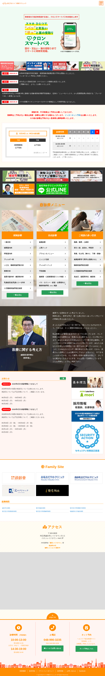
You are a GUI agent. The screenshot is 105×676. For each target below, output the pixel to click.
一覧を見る (17, 295)
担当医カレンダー (40, 153)
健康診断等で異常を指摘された (85, 259)
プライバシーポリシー (46, 671)
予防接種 (42, 271)
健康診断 (42, 242)
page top (52, 616)
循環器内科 (8, 248)
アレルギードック (45, 265)
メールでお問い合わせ (52, 648)
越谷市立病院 (6, 508)
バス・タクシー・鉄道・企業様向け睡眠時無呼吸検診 (52, 284)
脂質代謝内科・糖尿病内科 (14, 277)
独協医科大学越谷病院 (76, 511)
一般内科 (7, 242)
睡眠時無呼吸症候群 (81, 265)
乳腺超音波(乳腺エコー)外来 (14, 282)
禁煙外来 (7, 271)
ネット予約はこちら (86, 649)
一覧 (62, 378)
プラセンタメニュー (46, 254)
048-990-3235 (52, 639)
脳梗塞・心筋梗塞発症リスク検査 (51, 277)
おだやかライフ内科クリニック (47, 675)
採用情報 (60, 671)
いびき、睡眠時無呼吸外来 (14, 265)
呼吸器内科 (8, 254)
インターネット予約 (72, 115)
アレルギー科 (9, 259)
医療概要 (23, 671)
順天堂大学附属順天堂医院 (78, 508)
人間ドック (43, 248)
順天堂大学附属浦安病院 (9, 511)
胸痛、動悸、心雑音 (81, 242)
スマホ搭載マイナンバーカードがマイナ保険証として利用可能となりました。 (48, 102)
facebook (82, 671)
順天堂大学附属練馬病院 (43, 511)
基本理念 (32, 671)
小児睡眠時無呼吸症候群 (13, 288)
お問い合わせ (71, 671)
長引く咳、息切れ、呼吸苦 (84, 248)
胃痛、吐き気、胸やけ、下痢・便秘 (87, 254)
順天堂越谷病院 (40, 508)
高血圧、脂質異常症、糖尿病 (84, 277)
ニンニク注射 (44, 259)
